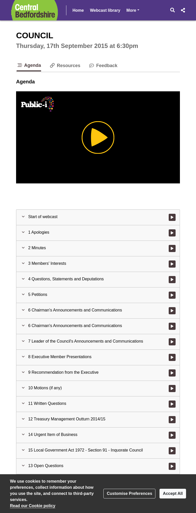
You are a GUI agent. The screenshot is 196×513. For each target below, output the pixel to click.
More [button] (147, 9)
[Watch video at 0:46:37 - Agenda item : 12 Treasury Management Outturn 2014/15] (172, 419)
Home (78, 10)
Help (130, 10)
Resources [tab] (64, 65)
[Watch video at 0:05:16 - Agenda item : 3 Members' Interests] (172, 264)
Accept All (173, 493)
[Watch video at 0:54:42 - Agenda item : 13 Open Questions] (172, 466)
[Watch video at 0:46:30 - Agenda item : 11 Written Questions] (172, 404)
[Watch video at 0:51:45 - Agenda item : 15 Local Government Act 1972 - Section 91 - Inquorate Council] (172, 450)
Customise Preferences (129, 493)
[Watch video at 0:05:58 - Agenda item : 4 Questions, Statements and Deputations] (172, 279)
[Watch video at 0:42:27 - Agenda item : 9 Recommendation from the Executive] (172, 373)
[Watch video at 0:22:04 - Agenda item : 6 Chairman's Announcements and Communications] (172, 326)
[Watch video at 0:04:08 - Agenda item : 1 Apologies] (172, 232)
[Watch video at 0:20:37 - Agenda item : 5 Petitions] (172, 295)
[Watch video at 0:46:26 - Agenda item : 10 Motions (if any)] (172, 388)
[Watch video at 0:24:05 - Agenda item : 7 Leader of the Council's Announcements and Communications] (172, 341)
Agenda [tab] (29, 65)
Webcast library (105, 10)
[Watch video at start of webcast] (172, 217)
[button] (172, 10)
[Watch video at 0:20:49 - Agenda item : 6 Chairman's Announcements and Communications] (172, 310)
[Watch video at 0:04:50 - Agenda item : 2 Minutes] (172, 248)
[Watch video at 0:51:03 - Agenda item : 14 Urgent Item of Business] (172, 435)
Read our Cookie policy (32, 506)
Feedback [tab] (103, 65)
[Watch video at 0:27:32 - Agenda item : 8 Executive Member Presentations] (172, 357)
